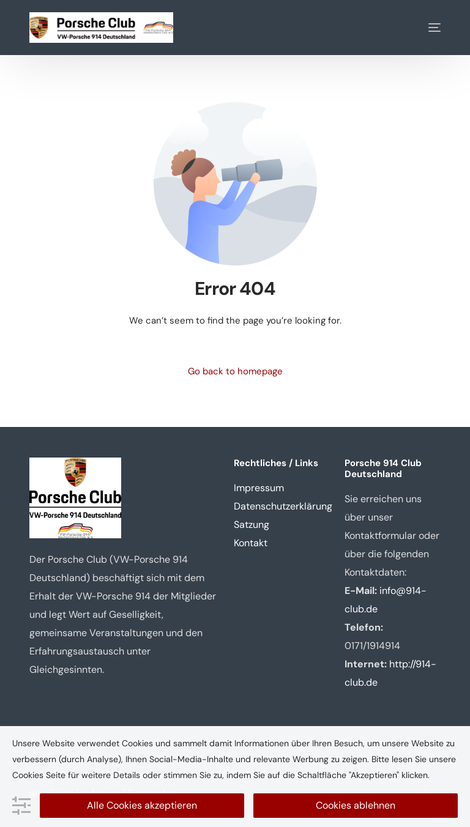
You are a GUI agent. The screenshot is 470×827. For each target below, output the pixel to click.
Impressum (259, 487)
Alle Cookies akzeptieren (142, 805)
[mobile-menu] (425, 27)
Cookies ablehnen (355, 805)
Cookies (27, 775)
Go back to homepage (235, 371)
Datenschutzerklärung (283, 506)
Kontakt (250, 542)
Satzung (251, 524)
